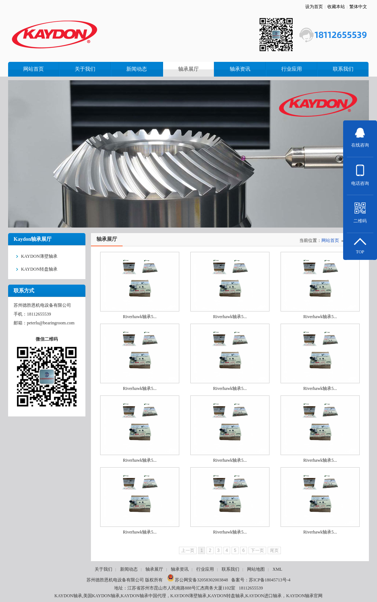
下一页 (257, 550)
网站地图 (256, 569)
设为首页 (314, 6)
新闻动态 (129, 569)
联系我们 (230, 569)
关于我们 (103, 569)
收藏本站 (336, 6)
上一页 (187, 550)
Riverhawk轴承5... (140, 316)
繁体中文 (358, 6)
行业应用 (205, 569)
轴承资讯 (179, 569)
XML (277, 569)
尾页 (274, 550)
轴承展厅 (154, 569)
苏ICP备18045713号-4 (269, 579)
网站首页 (330, 240)
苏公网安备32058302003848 (197, 579)
